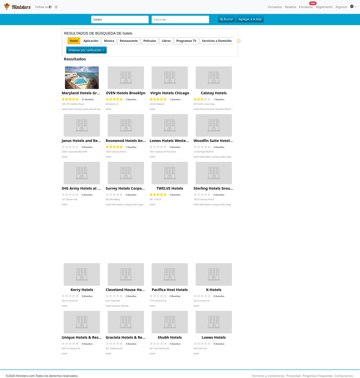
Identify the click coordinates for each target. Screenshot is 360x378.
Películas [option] (149, 41)
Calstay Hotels (214, 92)
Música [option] (109, 41)
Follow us (43, 7)
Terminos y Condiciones (268, 376)
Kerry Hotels (82, 289)
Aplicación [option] (90, 41)
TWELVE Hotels (169, 188)
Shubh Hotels (170, 337)
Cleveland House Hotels (127, 289)
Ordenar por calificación (85, 50)
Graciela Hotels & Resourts (130, 337)
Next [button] (237, 41)
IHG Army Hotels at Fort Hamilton (92, 188)
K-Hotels (213, 289)
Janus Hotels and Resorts (84, 140)
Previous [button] (62, 41)
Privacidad (293, 376)
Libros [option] (166, 41)
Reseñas (290, 7)
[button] (353, 7)
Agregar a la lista (250, 19)
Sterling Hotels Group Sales (218, 188)
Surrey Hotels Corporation (129, 188)
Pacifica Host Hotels (170, 289)
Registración (324, 7)
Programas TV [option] (186, 41)
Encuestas (275, 7)
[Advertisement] (148, 234)
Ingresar (341, 7)
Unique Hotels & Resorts (84, 337)
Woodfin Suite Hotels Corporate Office (228, 140)
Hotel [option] (74, 41)
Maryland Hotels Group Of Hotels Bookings (100, 92)
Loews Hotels (214, 337)
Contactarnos (344, 376)
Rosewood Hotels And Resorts (133, 140)
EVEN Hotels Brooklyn (125, 92)
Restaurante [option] (129, 41)
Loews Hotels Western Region (176, 140)
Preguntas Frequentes (317, 376)
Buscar (226, 19)
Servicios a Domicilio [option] (217, 41)
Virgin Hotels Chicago (169, 92)
